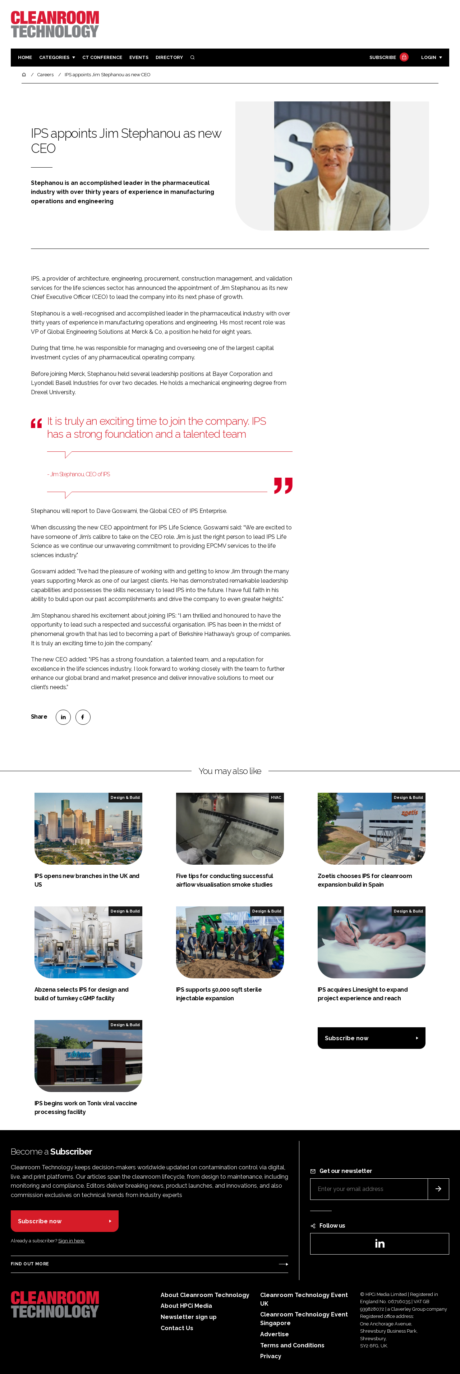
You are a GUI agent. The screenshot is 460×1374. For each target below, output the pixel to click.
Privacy (270, 1356)
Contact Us (177, 1328)
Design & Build (125, 797)
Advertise (274, 1334)
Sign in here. (71, 1240)
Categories (54, 57)
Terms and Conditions (292, 1345)
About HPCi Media (186, 1305)
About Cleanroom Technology (205, 1295)
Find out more (30, 1263)
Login (428, 57)
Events (138, 57)
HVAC (276, 797)
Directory (169, 57)
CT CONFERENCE (102, 57)
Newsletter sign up (189, 1317)
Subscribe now (346, 1038)
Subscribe (388, 57)
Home (25, 57)
